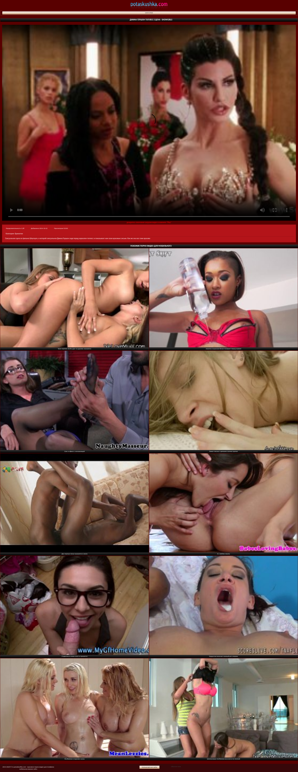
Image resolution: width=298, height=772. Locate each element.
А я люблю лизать (223, 554)
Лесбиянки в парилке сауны (74, 759)
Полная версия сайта (149, 767)
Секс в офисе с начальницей (74, 451)
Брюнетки (19, 233)
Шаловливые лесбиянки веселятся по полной (223, 759)
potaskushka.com (149, 5)
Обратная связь (176, 766)
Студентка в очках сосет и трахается (74, 656)
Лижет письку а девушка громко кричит (223, 451)
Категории (149, 13)
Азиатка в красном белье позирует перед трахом (223, 349)
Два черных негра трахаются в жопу (75, 554)
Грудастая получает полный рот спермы (223, 656)
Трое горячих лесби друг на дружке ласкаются (74, 349)
